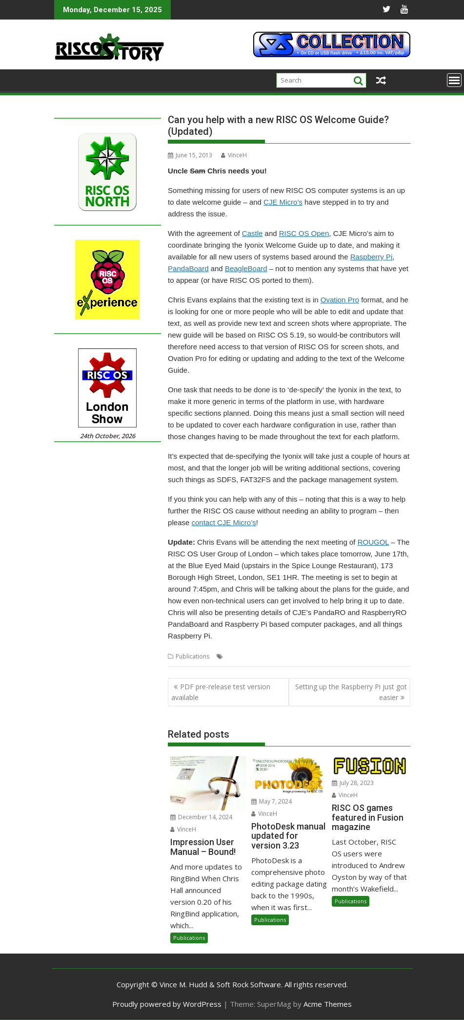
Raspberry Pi (371, 257)
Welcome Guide (310, 656)
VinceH (234, 155)
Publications (192, 656)
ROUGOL (373, 542)
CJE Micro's (240, 656)
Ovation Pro (340, 300)
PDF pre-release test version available (220, 692)
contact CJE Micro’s (223, 522)
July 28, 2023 (353, 783)
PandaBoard (188, 268)
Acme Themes (327, 1004)
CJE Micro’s (283, 202)
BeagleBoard (246, 268)
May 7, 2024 (271, 801)
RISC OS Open (304, 233)
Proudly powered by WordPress (167, 1004)
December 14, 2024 (201, 817)
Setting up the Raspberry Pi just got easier (351, 692)
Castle (252, 233)
